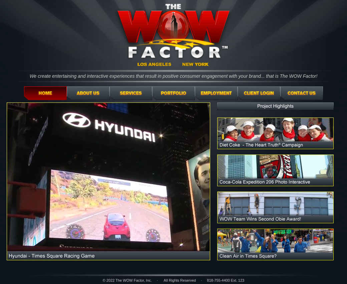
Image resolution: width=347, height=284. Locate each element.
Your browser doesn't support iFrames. (173, 187)
